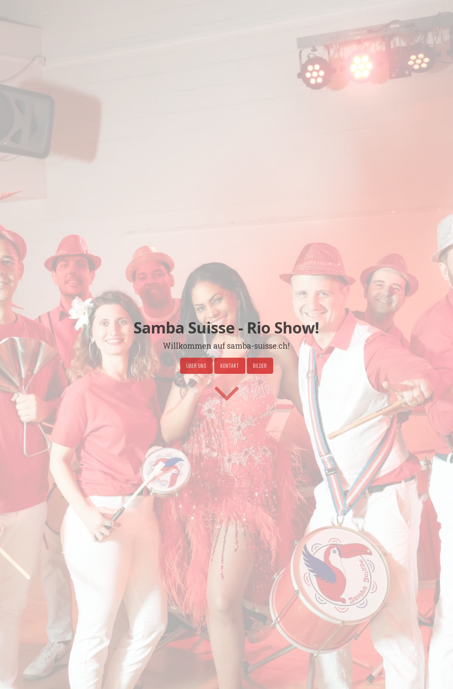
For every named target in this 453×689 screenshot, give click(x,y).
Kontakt (229, 365)
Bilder (260, 365)
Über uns (196, 365)
